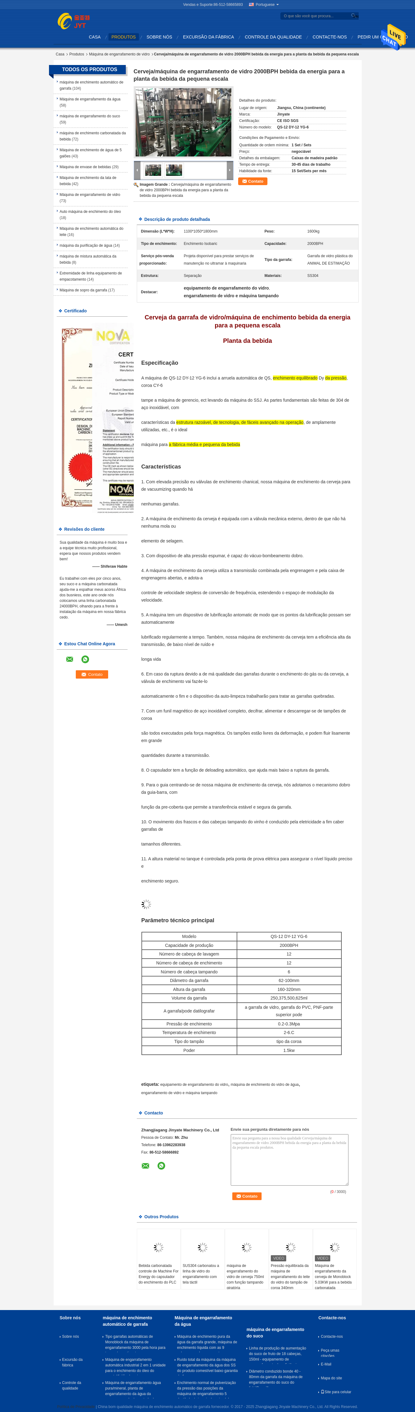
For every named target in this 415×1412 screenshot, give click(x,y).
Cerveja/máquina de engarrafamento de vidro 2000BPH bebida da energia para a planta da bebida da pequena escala (185, 190)
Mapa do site (331, 1378)
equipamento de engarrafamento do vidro (194, 1084)
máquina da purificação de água (86, 245)
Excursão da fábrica (208, 36)
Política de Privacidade (76, 1407)
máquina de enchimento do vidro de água (265, 1084)
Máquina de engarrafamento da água (90, 99)
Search (355, 16)
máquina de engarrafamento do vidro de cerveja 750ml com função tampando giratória (245, 1277)
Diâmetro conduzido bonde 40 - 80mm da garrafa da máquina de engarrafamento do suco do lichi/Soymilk (276, 1378)
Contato (255, 181)
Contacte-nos (330, 36)
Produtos (124, 36)
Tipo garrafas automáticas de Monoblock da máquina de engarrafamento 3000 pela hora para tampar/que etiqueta (135, 1343)
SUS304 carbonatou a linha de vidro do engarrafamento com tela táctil (201, 1274)
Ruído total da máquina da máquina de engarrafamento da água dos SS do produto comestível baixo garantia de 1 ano (207, 1366)
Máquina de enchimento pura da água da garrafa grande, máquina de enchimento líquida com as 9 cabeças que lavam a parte (207, 1343)
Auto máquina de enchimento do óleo (90, 211)
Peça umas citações (330, 1352)
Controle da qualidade (273, 36)
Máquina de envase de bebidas (85, 167)
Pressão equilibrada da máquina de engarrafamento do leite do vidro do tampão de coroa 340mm (290, 1277)
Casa (95, 36)
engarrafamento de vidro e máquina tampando (179, 1093)
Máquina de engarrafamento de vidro (119, 54)
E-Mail (326, 1364)
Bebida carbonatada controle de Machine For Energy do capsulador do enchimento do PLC (158, 1274)
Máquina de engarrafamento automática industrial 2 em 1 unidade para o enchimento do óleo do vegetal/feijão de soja (135, 1366)
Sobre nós (159, 36)
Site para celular (336, 1392)
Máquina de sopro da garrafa (83, 290)
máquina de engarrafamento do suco (90, 116)
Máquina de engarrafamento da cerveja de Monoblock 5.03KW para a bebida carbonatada (333, 1277)
